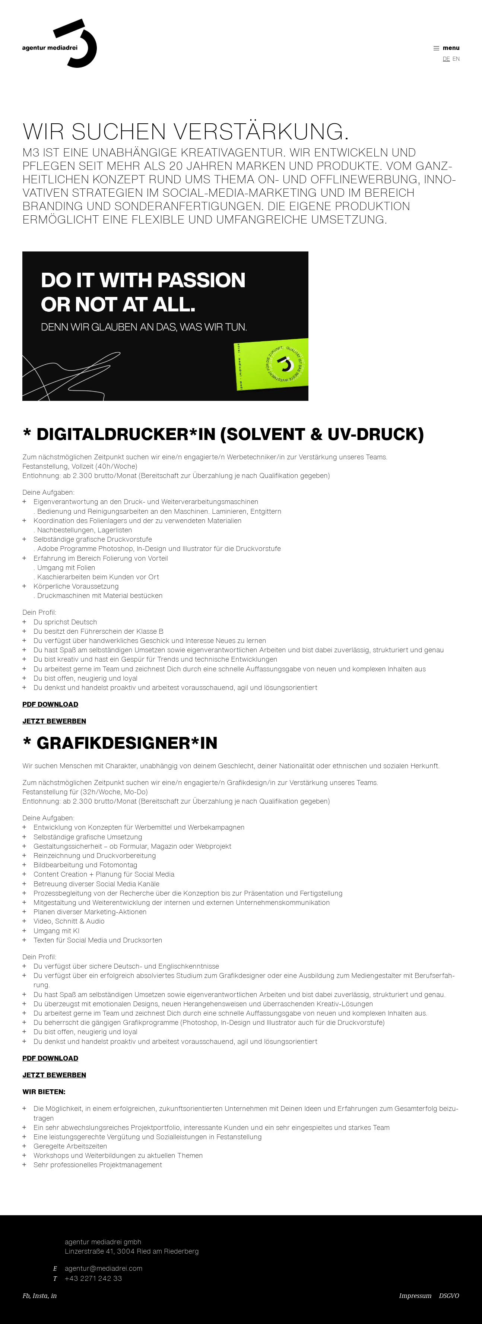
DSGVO (449, 1296)
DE (446, 59)
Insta (40, 1296)
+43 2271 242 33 (93, 1279)
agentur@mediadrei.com (103, 1269)
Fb (26, 1296)
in (54, 1296)
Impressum (415, 1296)
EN (456, 59)
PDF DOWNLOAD (50, 704)
